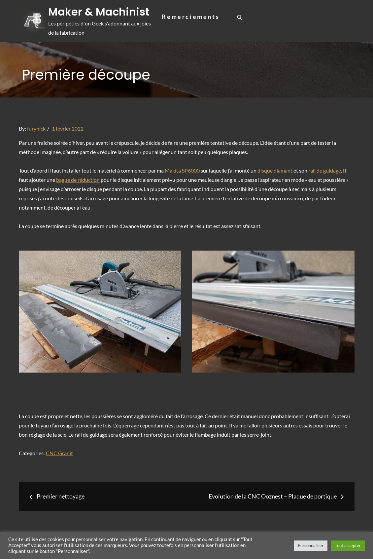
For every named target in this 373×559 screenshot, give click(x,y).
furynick (36, 128)
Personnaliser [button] (310, 545)
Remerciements (191, 16)
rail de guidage (324, 170)
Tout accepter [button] (348, 545)
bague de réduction (78, 180)
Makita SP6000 (182, 170)
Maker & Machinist (99, 11)
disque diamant (274, 170)
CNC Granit (59, 453)
